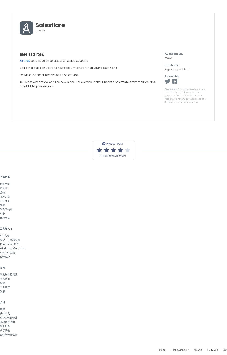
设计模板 (5, 256)
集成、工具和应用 (10, 239)
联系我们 (5, 278)
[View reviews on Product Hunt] (113, 150)
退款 (2, 283)
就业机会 (5, 326)
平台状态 (5, 287)
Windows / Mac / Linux (13, 248)
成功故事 (5, 218)
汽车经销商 (6, 209)
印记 (225, 349)
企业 (2, 213)
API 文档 (5, 235)
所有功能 (5, 184)
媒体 (2, 205)
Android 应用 (7, 252)
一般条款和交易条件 (180, 349)
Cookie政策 (212, 349)
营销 (2, 192)
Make (42, 30)
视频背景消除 (7, 322)
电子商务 (5, 201)
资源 (2, 291)
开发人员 (5, 196)
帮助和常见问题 (8, 274)
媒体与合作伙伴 (8, 334)
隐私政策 (198, 349)
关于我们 (5, 330)
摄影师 (3, 188)
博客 (2, 309)
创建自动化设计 (8, 317)
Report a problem (177, 69)
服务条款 (162, 349)
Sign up (25, 61)
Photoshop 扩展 (9, 244)
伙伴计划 (5, 313)
